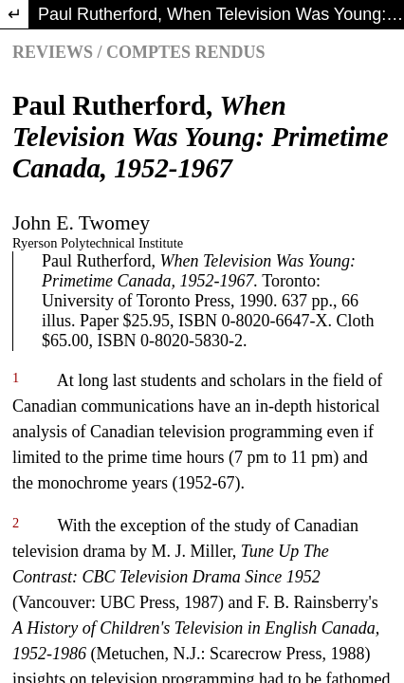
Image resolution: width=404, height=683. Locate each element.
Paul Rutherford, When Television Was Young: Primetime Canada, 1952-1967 (221, 14)
